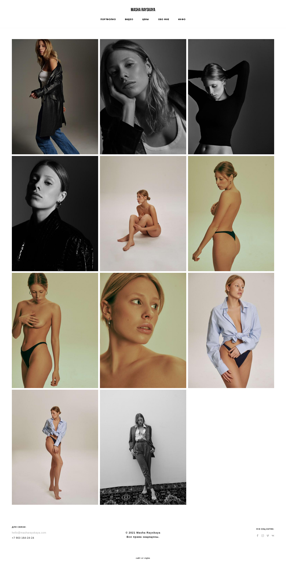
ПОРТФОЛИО (108, 19)
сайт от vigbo (143, 558)
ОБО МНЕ (163, 19)
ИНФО (181, 19)
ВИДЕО (129, 19)
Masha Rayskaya (143, 9)
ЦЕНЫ (145, 19)
